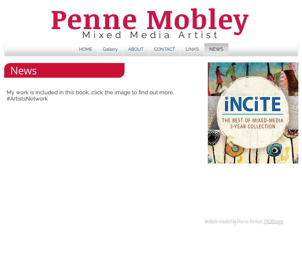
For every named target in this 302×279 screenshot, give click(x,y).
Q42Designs (273, 221)
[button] (110, 49)
